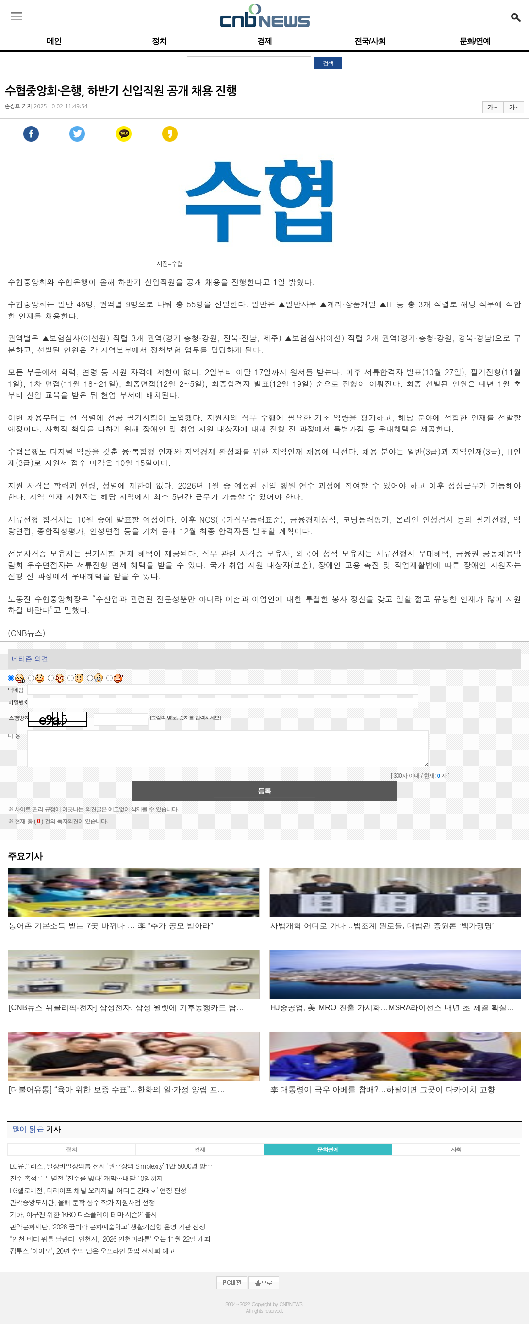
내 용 (14, 736)
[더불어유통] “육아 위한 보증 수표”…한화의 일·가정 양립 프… (117, 1089)
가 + (492, 107)
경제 (264, 41)
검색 (328, 63)
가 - (513, 107)
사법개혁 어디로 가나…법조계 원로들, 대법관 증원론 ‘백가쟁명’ (382, 926)
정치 (159, 41)
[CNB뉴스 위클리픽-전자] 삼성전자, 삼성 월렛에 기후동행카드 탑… (126, 1008)
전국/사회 (369, 41)
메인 (54, 41)
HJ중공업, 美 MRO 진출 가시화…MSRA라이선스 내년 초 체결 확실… (392, 1008)
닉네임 (16, 690)
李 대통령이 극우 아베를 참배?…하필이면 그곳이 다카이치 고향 (382, 1089)
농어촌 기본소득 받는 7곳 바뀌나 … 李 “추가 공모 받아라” (111, 926)
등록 (264, 791)
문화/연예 (475, 41)
